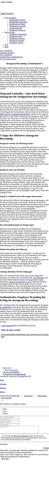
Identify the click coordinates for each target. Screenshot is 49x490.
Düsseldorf (14, 370)
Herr (5, 409)
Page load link (6, 398)
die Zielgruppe (38, 278)
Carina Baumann (7, 326)
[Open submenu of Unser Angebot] (17, 18)
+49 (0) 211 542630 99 (10, 372)
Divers (5, 414)
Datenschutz (42, 396)
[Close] (2, 400)
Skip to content (6, 2)
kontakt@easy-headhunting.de (14, 374)
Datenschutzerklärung (20, 437)
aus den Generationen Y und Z (20, 282)
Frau (5, 411)
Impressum (28, 396)
